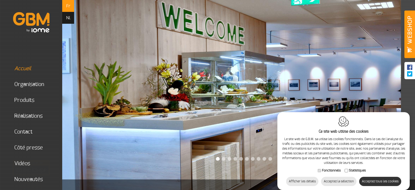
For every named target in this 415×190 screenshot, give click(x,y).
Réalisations (28, 116)
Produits (24, 100)
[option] (238, 95)
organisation (29, 84)
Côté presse (28, 148)
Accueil (22, 68)
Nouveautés (28, 179)
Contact (23, 132)
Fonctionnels (331, 165)
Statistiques (357, 165)
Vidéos (22, 164)
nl (68, 18)
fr (68, 6)
